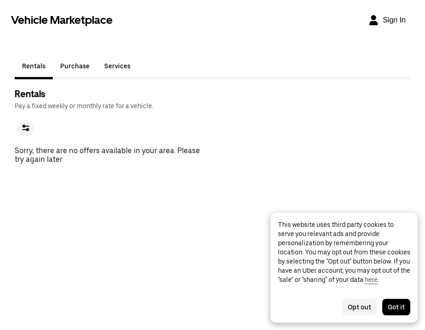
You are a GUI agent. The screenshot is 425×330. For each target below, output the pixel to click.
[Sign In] (387, 20)
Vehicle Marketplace (62, 20)
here (371, 279)
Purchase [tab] (75, 66)
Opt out (359, 307)
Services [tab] (117, 66)
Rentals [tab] (33, 66)
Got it (396, 307)
